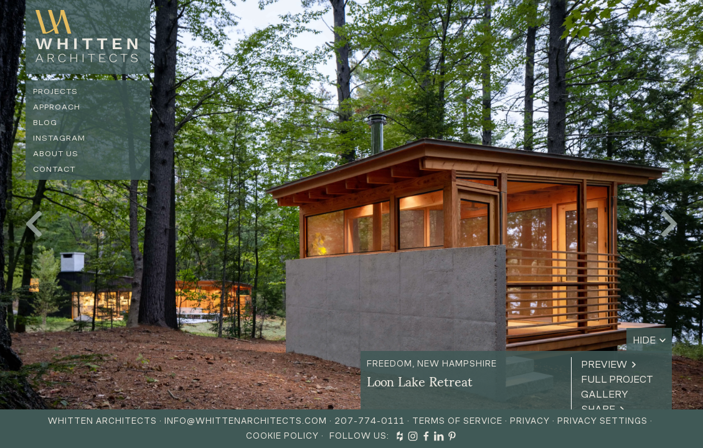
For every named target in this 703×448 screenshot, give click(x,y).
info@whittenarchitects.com (245, 421)
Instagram (59, 137)
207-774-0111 (369, 421)
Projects (55, 91)
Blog (45, 122)
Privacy (530, 421)
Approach (56, 106)
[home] (88, 37)
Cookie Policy (282, 436)
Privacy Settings (602, 421)
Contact (54, 169)
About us (55, 153)
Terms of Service (457, 421)
